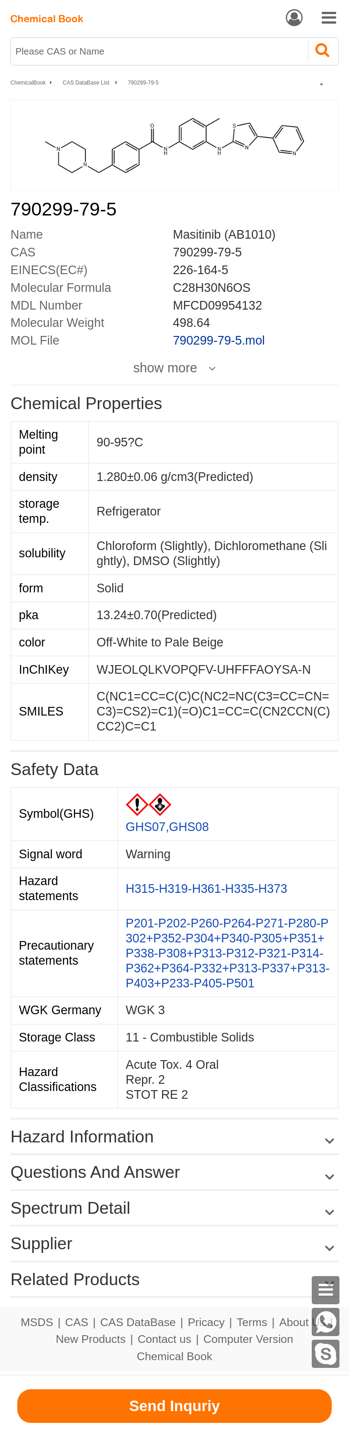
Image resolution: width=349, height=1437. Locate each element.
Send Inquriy (174, 1405)
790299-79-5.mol (218, 340)
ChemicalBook (27, 83)
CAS (76, 1322)
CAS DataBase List (87, 83)
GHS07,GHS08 (167, 827)
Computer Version (249, 1339)
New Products (91, 1339)
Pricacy (206, 1322)
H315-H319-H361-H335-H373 (207, 889)
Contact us (164, 1339)
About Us (302, 1322)
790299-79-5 (143, 83)
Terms (252, 1322)
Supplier (41, 1243)
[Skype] (326, 1354)
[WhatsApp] (326, 1322)
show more (165, 368)
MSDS (36, 1322)
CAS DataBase (138, 1322)
